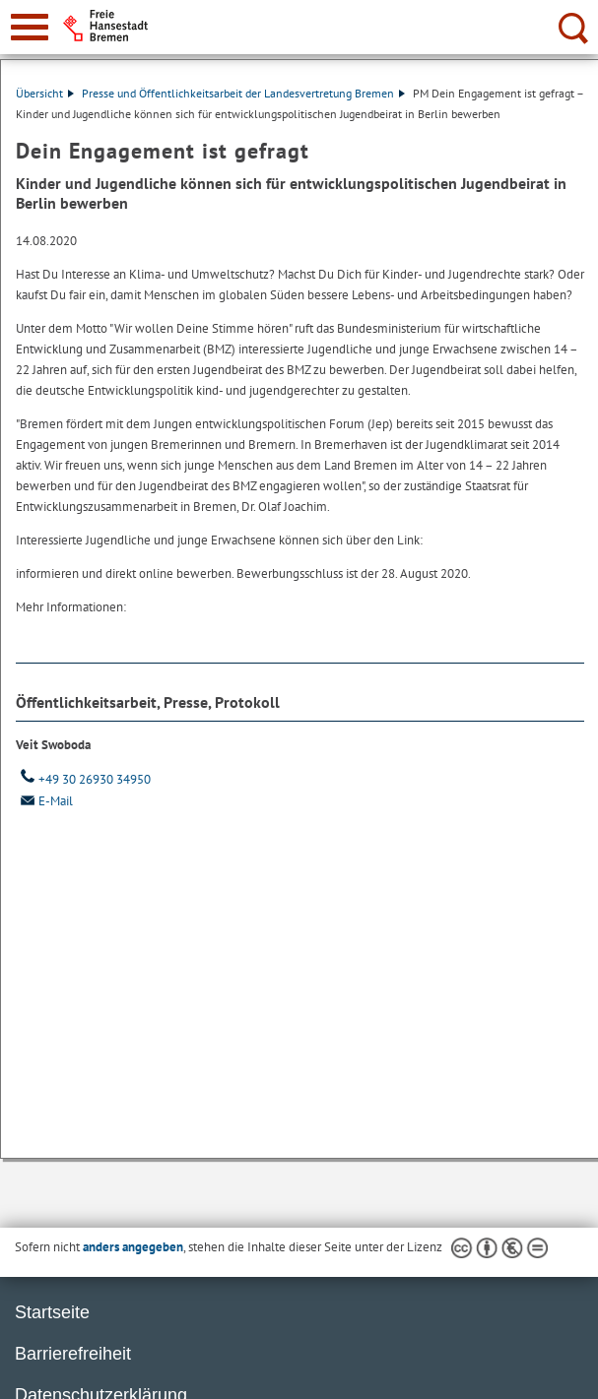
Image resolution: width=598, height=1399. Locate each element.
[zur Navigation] (29, 27)
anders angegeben (133, 1247)
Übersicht (45, 93)
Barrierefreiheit (73, 1354)
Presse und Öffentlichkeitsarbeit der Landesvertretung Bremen (243, 93)
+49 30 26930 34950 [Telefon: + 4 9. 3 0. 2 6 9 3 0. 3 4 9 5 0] (83, 779)
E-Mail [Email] (44, 801)
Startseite (52, 1312)
